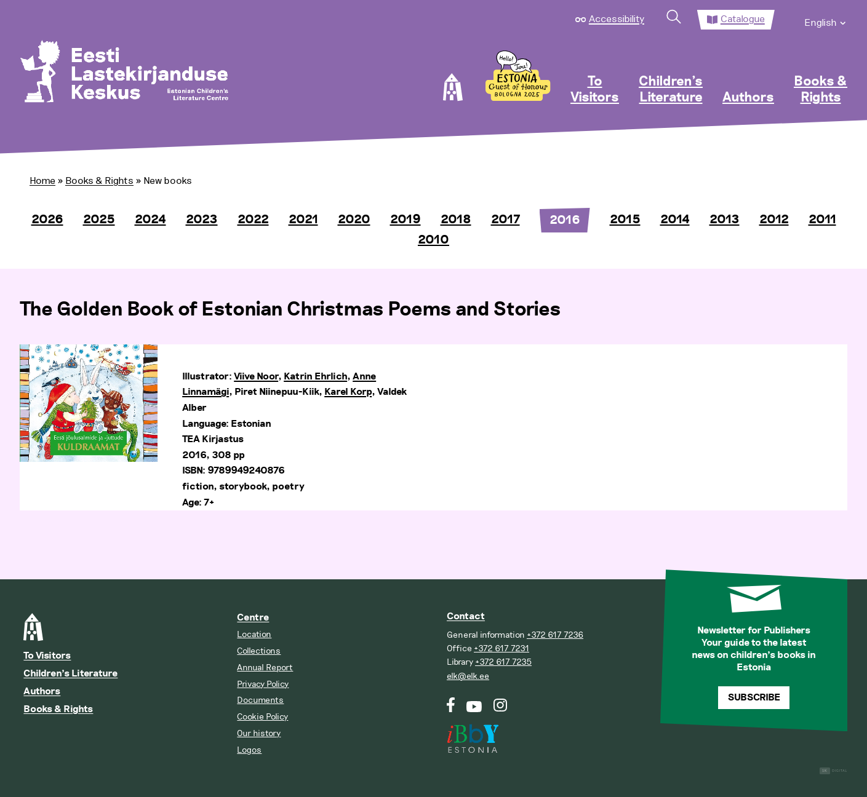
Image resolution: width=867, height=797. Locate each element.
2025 (99, 220)
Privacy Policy (263, 684)
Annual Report (265, 667)
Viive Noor (256, 376)
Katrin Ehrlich (315, 376)
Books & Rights (820, 90)
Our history (259, 733)
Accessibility (616, 19)
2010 (433, 240)
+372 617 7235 (503, 662)
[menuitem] (825, 19)
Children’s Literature (671, 90)
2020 (354, 220)
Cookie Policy (262, 717)
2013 (724, 220)
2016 (564, 220)
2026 (47, 220)
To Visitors (594, 90)
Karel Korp (348, 392)
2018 (456, 220)
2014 (675, 220)
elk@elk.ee (468, 676)
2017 (505, 220)
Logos (249, 750)
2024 (150, 220)
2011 (822, 220)
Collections (259, 651)
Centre (253, 617)
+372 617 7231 (501, 648)
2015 (625, 220)
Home (42, 181)
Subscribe (754, 697)
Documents (260, 700)
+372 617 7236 (555, 635)
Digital (833, 770)
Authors (748, 98)
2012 (774, 220)
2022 (253, 220)
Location (254, 634)
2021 (303, 220)
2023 (202, 220)
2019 (405, 220)
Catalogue (743, 19)
